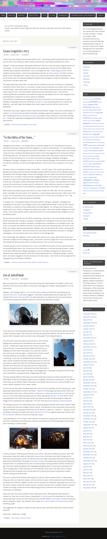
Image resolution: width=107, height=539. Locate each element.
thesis (92, 185)
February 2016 (88, 344)
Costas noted (53, 73)
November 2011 (88, 455)
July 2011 (86, 467)
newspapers (96, 148)
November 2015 (88, 347)
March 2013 (87, 407)
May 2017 (86, 335)
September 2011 (89, 461)
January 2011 (87, 485)
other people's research (18, 518)
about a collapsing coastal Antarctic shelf (53, 393)
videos (84, 190)
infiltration (88, 139)
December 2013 (88, 383)
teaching (86, 185)
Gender (85, 73)
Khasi (94, 142)
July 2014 (86, 368)
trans (100, 185)
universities (101, 188)
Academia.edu (88, 207)
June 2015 (86, 350)
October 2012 (88, 422)
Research (25, 141)
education (98, 129)
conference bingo (97, 118)
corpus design (22, 262)
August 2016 (87, 341)
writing (102, 190)
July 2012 (86, 431)
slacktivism (91, 172)
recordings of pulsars (37, 461)
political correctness (95, 153)
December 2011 (88, 452)
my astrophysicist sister (28, 116)
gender (97, 134)
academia (97, 99)
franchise (91, 134)
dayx (84, 126)
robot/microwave (66, 401)
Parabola (53, 536)
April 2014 (86, 374)
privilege (97, 158)
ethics (97, 131)
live (11, 113)
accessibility (86, 102)
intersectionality (88, 142)
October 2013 (88, 389)
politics (103, 153)
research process (43, 262)
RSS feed (86, 236)
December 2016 (88, 338)
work (90, 190)
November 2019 (88, 317)
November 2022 (88, 314)
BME (101, 112)
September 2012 (89, 425)
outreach (28, 518)
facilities (55, 382)
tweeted (16, 113)
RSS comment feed (89, 233)
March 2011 (87, 479)
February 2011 (88, 482)
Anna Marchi (38, 102)
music (90, 148)
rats (87, 164)
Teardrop (46, 496)
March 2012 (87, 443)
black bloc (92, 112)
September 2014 (89, 362)
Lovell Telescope (19, 297)
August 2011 (87, 464)
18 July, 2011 (15, 141)
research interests (95, 166)
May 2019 (86, 320)
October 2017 (88, 329)
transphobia (86, 188)
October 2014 (88, 359)
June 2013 (86, 398)
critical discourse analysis (97, 123)
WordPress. (61, 536)
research (86, 166)
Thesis (85, 85)
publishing (98, 161)
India (84, 139)
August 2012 (87, 428)
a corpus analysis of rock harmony (55, 501)
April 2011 (86, 476)
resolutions (96, 169)
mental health (101, 145)
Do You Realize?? (9, 415)
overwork (85, 153)
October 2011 (88, 458)
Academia (25, 55)
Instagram (86, 210)
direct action (89, 126)
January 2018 (87, 326)
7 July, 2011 (15, 279)
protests (86, 161)
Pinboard (86, 216)
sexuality (85, 172)
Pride (92, 158)
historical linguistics (95, 137)
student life (91, 174)
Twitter (85, 219)
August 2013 (87, 395)
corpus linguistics (23, 124)
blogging (97, 112)
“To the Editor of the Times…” (19, 137)
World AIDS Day (95, 190)
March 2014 (87, 377)
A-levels (91, 99)
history (102, 137)
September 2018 (89, 323)
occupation (85, 150)
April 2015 (86, 353)
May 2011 (86, 473)
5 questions (86, 99)
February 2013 (88, 410)
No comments (72, 47)
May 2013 (86, 401)
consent (85, 120)
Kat (7, 55)
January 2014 (87, 380)
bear (51, 401)
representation (97, 164)
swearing (96, 182)
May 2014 (86, 371)
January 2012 (87, 449)
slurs (95, 172)
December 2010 (88, 488)
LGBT (85, 145)
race (84, 164)
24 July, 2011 (15, 55)
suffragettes (88, 180)
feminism (86, 134)
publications (92, 161)
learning (98, 142)
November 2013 (88, 386)
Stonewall (85, 174)
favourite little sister (10, 295)
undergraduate (93, 188)
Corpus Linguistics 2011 (16, 51)
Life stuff (86, 76)
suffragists (96, 180)
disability (96, 126)
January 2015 (87, 356)
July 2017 (86, 332)
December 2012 (88, 416)
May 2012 (86, 437)
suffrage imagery (93, 177)
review (101, 169)
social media (32, 124)
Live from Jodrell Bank (33, 292)
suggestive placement (88, 182)
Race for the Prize (44, 412)
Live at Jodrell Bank (13, 275)
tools (95, 185)
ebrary (94, 129)
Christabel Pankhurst (92, 115)
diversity (90, 129)
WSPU (84, 193)
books (84, 115)
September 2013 (89, 392)
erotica (94, 131)
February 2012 (88, 446)
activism (93, 101)
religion (90, 164)
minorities (85, 148)
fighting (55, 401)
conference (14, 124)
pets (89, 153)
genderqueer (86, 137)
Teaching (86, 82)
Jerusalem (56, 499)
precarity (85, 156)
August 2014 (87, 365)
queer (103, 161)
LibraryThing (87, 213)
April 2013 (86, 404)
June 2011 (86, 470)
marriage (90, 145)
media (94, 145)
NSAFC (101, 148)
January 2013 (87, 413)
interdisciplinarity (96, 139)
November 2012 (88, 419)
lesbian (103, 142)
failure (101, 131)
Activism (86, 70)
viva (88, 190)
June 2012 (86, 434)
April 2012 (86, 440)
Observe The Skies (56, 396)
